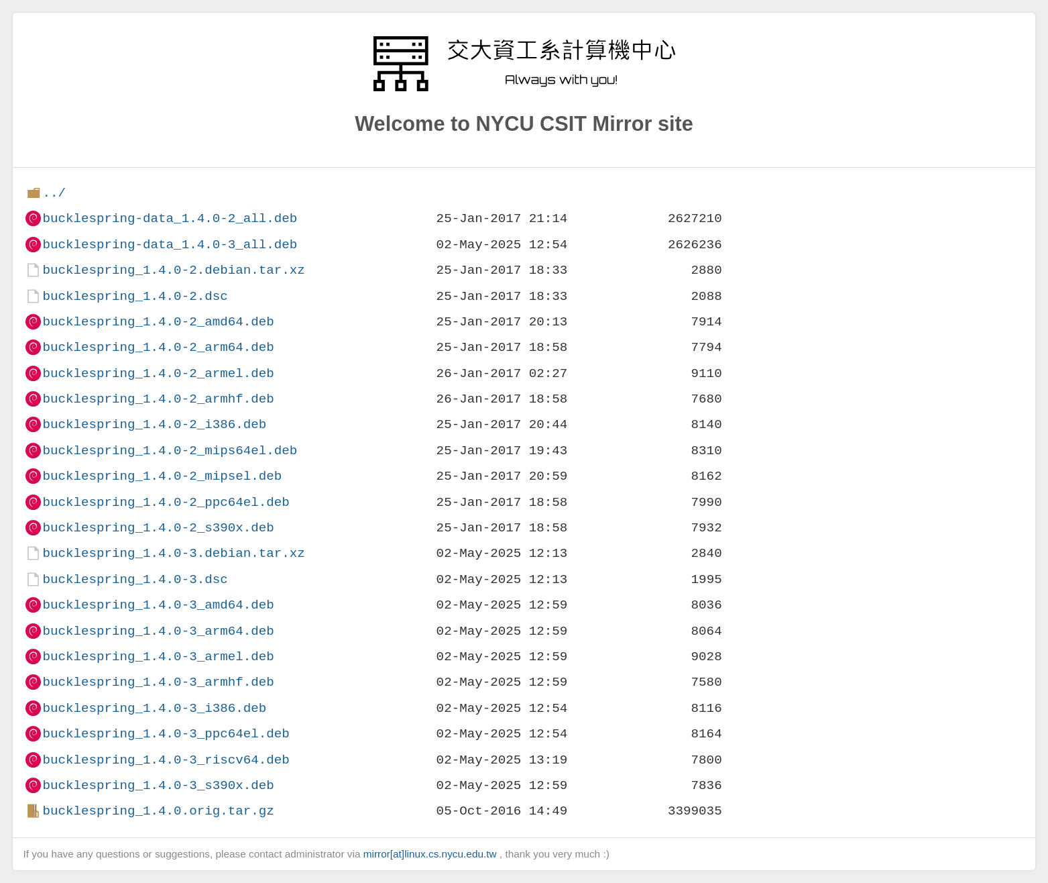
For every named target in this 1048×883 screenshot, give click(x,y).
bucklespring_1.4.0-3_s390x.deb (158, 785)
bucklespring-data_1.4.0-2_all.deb (169, 218)
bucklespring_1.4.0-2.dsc (134, 296)
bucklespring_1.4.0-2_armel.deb (158, 373)
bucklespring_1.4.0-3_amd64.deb (158, 605)
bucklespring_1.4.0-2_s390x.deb (158, 528)
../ (54, 193)
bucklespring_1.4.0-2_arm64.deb (158, 347)
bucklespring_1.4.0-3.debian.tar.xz (173, 553)
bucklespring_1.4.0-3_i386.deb (154, 708)
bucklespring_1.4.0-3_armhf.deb (158, 682)
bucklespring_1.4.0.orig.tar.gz (158, 811)
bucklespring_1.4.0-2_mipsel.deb (162, 476)
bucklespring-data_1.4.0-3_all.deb (169, 245)
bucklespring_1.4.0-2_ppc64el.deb (165, 502)
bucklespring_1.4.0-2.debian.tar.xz (173, 270)
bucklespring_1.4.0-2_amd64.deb (158, 322)
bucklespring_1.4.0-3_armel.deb (158, 656)
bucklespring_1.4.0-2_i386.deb (154, 424)
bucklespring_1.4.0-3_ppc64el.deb (165, 734)
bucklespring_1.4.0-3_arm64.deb (158, 631)
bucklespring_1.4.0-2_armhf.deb (158, 399)
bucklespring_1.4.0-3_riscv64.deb (165, 760)
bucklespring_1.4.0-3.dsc (134, 579)
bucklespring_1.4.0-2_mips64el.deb (169, 451)
